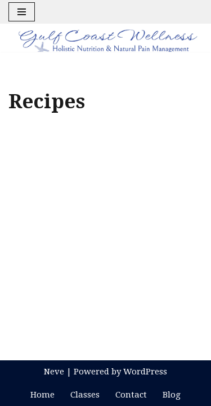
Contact (131, 395)
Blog (172, 395)
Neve (54, 372)
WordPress (145, 372)
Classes (85, 395)
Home (42, 395)
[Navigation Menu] (21, 11)
